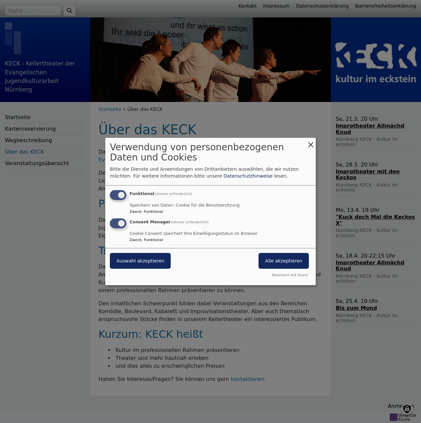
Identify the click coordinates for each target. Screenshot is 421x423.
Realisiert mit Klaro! (290, 275)
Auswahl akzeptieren (140, 260)
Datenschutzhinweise (248, 176)
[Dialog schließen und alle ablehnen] (311, 142)
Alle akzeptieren (283, 260)
